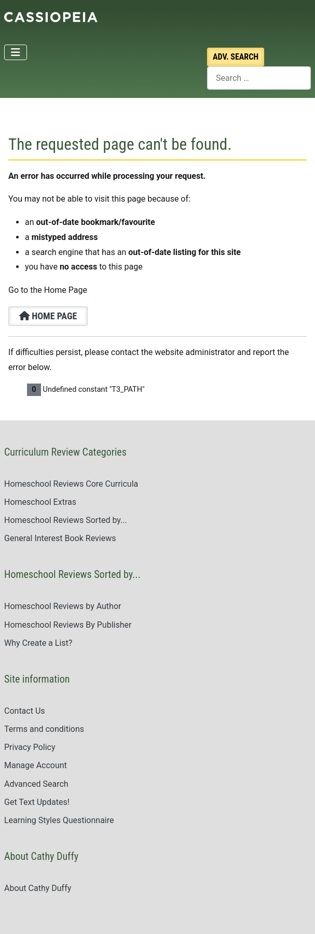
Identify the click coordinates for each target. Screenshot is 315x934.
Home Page (48, 315)
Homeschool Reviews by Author (62, 606)
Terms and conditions (44, 729)
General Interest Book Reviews (60, 538)
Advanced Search (36, 784)
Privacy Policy (30, 747)
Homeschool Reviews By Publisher (67, 625)
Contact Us (24, 711)
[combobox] (259, 78)
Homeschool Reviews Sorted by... (65, 520)
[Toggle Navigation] (15, 52)
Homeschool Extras (40, 502)
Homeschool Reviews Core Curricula (71, 484)
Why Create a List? (38, 643)
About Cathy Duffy (37, 888)
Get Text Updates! (37, 802)
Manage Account (35, 765)
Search (235, 57)
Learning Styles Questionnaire (59, 820)
